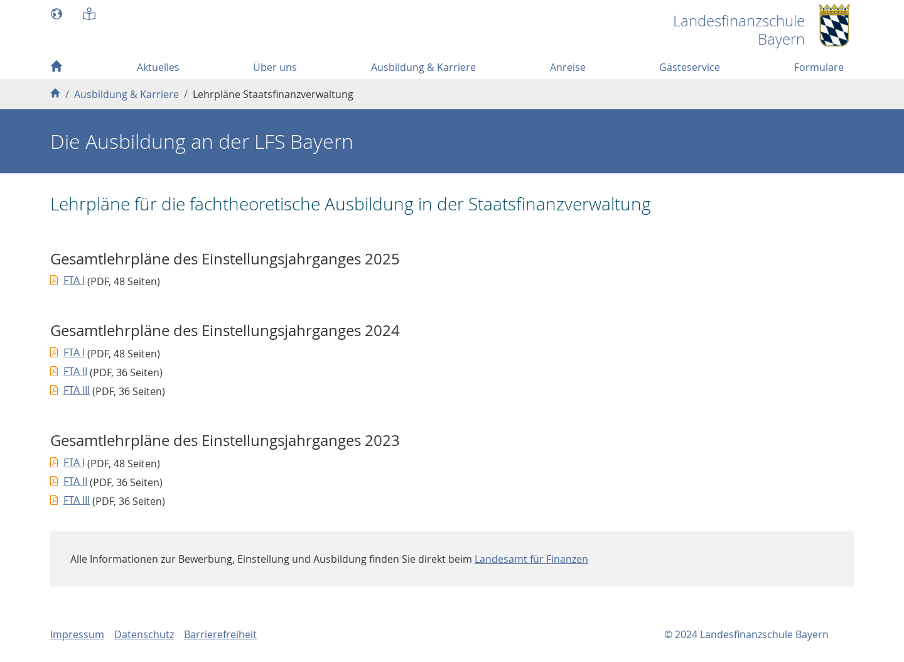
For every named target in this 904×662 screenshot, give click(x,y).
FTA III (76, 390)
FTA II (75, 371)
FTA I (74, 280)
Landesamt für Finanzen (531, 559)
